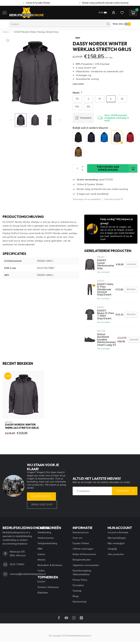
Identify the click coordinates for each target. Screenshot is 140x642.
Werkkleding (44, 532)
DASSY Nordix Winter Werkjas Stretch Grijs (36, 32)
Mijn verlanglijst (116, 543)
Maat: (77, 92)
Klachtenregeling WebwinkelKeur (82, 572)
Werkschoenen (46, 538)
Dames (41, 554)
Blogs (76, 596)
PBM (40, 548)
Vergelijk (112, 548)
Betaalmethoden (82, 559)
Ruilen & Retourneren (84, 554)
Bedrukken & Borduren (50, 565)
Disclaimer (78, 585)
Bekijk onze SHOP (42, 504)
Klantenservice (41, 496)
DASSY (42, 581)
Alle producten (116, 554)
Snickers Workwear (48, 587)
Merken (42, 559)
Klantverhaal (79, 601)
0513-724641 (17, 564)
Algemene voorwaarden (86, 565)
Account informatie (118, 532)
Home (6, 32)
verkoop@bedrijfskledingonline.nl (28, 574)
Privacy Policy (80, 579)
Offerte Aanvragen (83, 548)
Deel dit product (113, 199)
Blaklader (43, 592)
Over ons (78, 538)
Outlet (41, 570)
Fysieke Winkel (81, 543)
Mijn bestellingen (117, 538)
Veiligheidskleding (47, 543)
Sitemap (77, 590)
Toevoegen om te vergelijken (87, 199)
